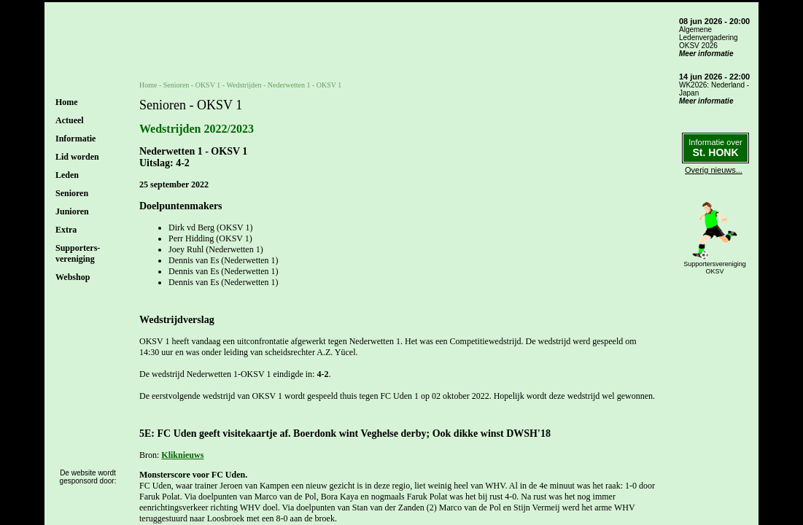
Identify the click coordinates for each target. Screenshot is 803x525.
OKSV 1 (208, 85)
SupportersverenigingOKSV (714, 267)
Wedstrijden (243, 85)
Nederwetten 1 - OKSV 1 (304, 85)
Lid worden (77, 157)
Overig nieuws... (713, 170)
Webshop (72, 277)
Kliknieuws (182, 455)
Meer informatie (706, 54)
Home (66, 102)
